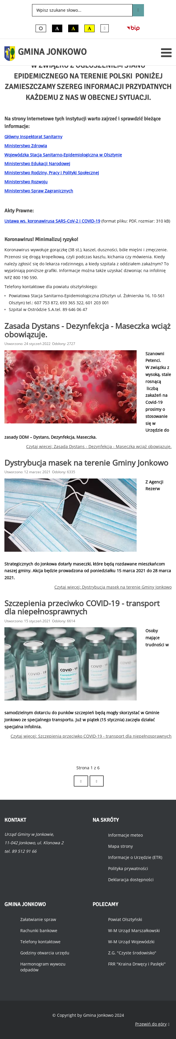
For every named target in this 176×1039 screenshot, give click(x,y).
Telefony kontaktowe (40, 941)
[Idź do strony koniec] (97, 781)
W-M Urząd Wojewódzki (131, 941)
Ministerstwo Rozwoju (26, 181)
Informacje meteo (125, 835)
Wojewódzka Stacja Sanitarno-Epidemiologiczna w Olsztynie (63, 155)
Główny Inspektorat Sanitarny (33, 136)
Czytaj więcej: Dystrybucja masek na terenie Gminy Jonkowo (113, 587)
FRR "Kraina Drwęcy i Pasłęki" (137, 964)
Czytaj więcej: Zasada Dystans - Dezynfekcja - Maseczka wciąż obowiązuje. (99, 446)
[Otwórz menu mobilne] (166, 52)
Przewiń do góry (152, 1024)
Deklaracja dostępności (131, 879)
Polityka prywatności (128, 868)
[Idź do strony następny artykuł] (81, 781)
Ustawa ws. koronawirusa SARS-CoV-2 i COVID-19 (52, 221)
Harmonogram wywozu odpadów (43, 967)
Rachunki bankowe (38, 930)
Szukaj (138, 10)
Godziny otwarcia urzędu (44, 953)
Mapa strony (120, 846)
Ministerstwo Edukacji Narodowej (37, 163)
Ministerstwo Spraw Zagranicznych (38, 191)
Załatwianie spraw (38, 919)
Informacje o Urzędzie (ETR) (135, 857)
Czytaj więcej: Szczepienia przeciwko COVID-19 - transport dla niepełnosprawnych (91, 736)
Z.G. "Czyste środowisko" (132, 953)
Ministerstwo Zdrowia (25, 145)
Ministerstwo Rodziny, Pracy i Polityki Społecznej (51, 172)
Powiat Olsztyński (125, 919)
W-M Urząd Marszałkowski (134, 930)
